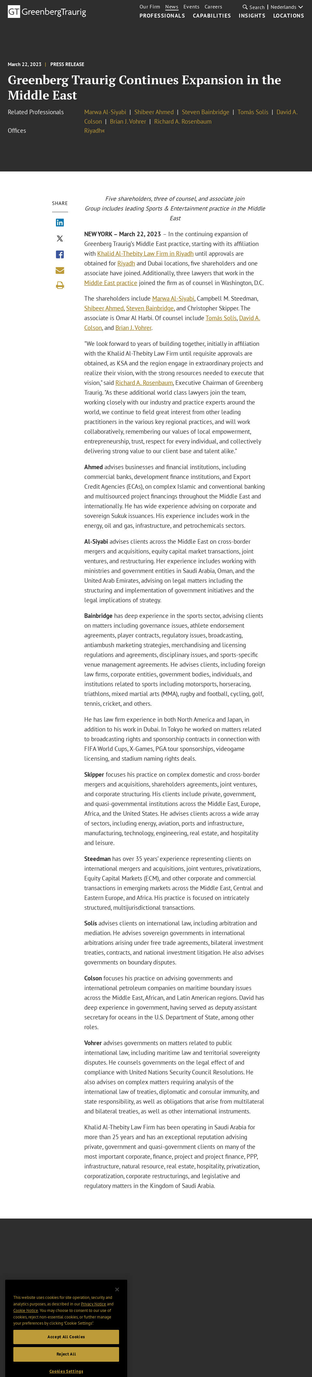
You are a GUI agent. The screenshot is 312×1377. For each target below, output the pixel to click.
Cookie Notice (25, 1325)
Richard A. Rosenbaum (182, 121)
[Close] (117, 1305)
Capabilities (212, 16)
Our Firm (150, 6)
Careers (214, 6)
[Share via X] (60, 239)
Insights (252, 16)
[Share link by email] (60, 270)
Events (191, 6)
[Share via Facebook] (60, 255)
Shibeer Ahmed (154, 112)
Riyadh (126, 263)
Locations (289, 16)
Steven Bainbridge (205, 112)
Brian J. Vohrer (128, 121)
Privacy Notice (93, 1319)
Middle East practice (110, 283)
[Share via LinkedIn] (60, 223)
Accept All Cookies (66, 1352)
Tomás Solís (252, 112)
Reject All (66, 1369)
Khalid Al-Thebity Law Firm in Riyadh (145, 253)
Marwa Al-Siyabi (105, 112)
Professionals (162, 16)
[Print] (60, 285)
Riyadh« (94, 130)
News (172, 6)
